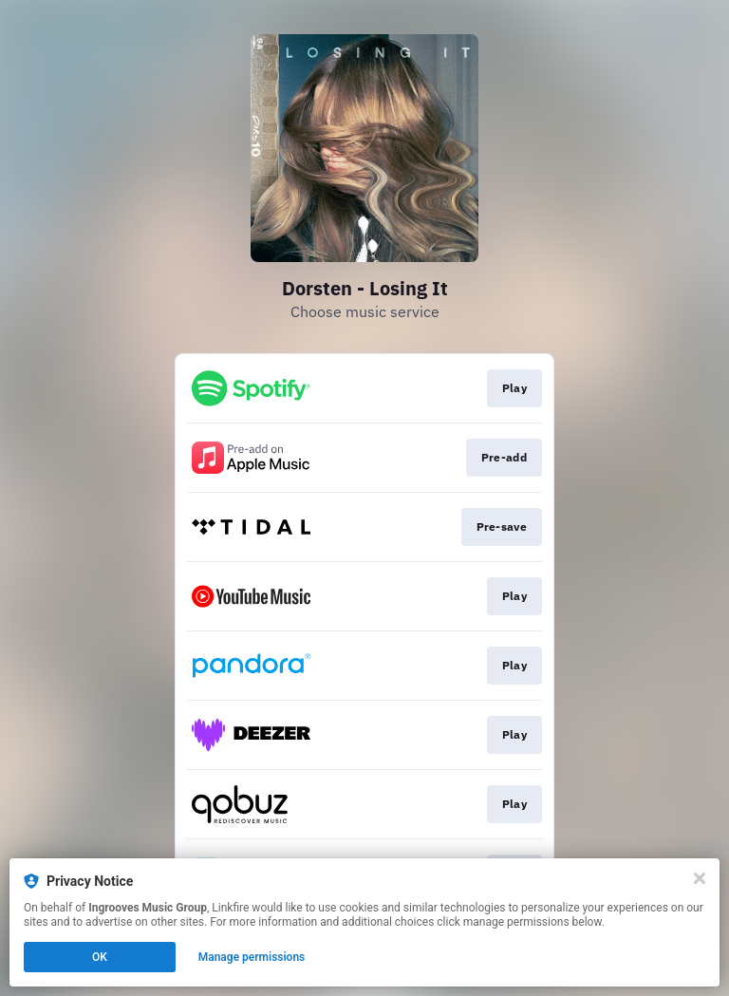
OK (99, 957)
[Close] (699, 878)
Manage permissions (252, 957)
